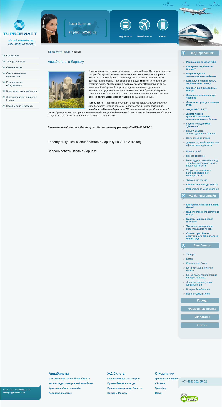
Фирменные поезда (196, 180)
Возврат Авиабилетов (198, 289)
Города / (67, 51)
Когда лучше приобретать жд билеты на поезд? (201, 82)
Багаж (189, 259)
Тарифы (190, 254)
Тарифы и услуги (15, 61)
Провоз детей (193, 151)
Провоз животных (195, 156)
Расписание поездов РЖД (201, 62)
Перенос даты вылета (198, 293)
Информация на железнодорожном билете (201, 75)
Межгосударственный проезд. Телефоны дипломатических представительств (202, 163)
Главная (185, 5)
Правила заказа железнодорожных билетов (201, 132)
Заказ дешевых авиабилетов (21, 91)
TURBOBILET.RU (23, 390)
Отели (162, 36)
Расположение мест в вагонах (202, 189)
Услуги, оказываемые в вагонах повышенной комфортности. (198, 173)
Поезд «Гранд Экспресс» (19, 106)
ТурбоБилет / (55, 51)
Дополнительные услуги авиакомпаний (199, 283)
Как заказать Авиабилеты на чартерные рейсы (201, 276)
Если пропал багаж (196, 263)
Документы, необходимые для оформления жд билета (202, 143)
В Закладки (168, 5)
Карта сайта (214, 5)
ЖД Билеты (126, 36)
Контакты (200, 5)
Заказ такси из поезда (198, 138)
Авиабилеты (144, 36)
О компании (12, 55)
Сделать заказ (14, 67)
